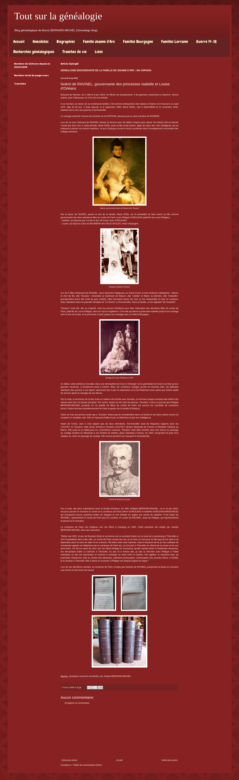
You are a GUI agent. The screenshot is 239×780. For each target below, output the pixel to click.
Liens (99, 51)
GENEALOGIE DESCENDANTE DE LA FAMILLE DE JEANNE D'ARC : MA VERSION (106, 70)
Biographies (66, 41)
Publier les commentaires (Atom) (87, 765)
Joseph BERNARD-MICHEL (117, 676)
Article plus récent (69, 760)
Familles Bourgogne (138, 41)
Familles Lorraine (174, 41)
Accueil (18, 41)
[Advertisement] (119, 731)
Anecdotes (40, 41)
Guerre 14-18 (206, 41)
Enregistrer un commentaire (77, 703)
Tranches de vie (74, 51)
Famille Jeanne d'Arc (99, 41)
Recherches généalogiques (33, 51)
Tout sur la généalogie (58, 15)
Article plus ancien (169, 760)
